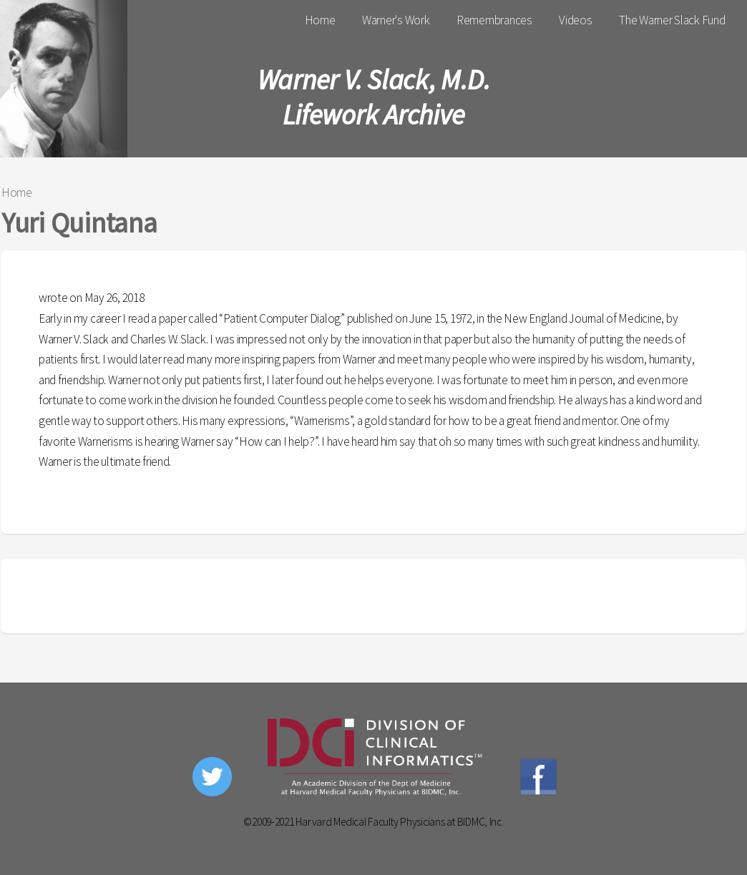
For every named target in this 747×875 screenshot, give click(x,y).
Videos (575, 20)
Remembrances (494, 20)
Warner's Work (396, 20)
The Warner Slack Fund (672, 20)
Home (320, 20)
